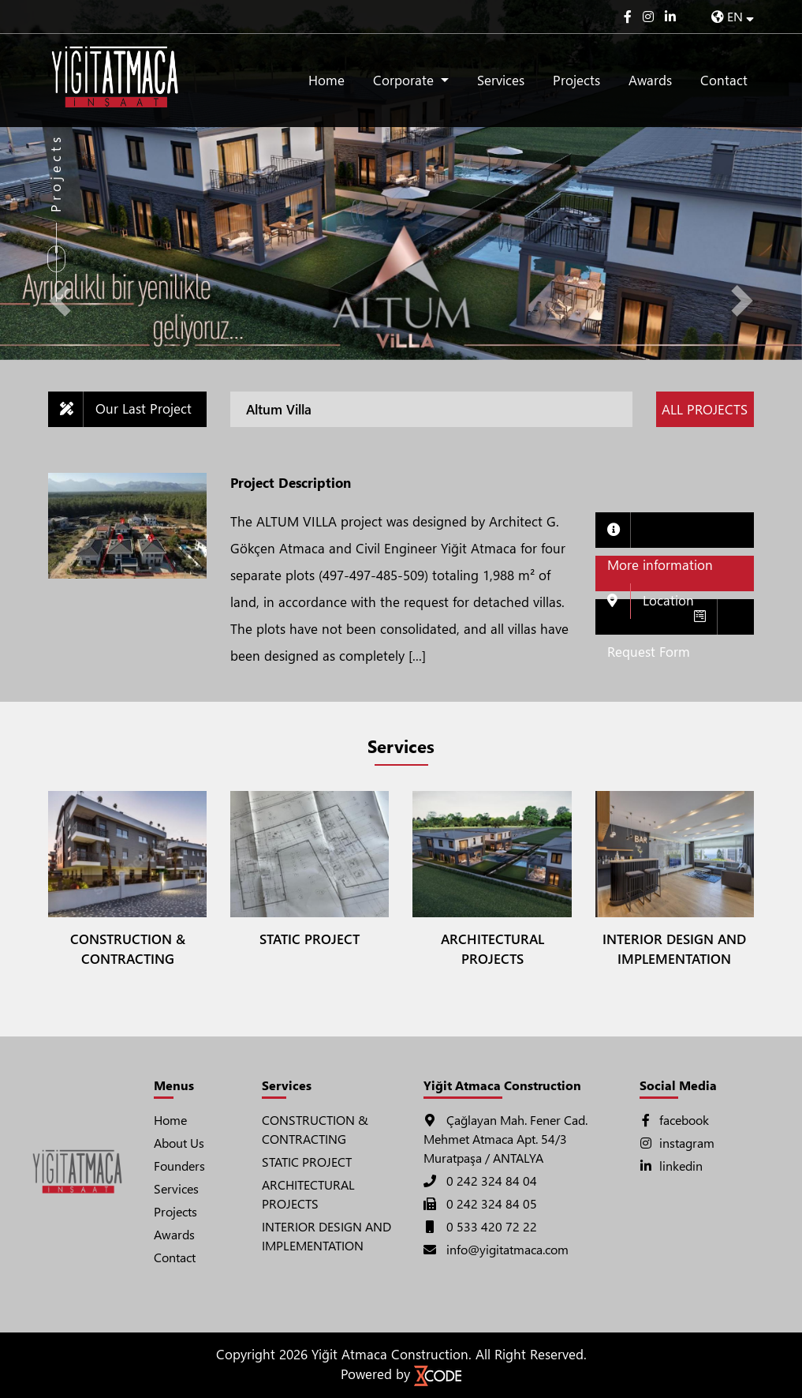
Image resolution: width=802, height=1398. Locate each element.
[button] (60, 301)
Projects (576, 80)
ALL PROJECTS (705, 409)
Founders (179, 1165)
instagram (677, 1142)
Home (326, 80)
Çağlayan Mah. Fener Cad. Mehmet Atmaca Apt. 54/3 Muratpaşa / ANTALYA (505, 1138)
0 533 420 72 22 (480, 1226)
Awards (650, 80)
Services (500, 80)
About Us (179, 1142)
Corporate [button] (405, 80)
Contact (724, 80)
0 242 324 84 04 (480, 1180)
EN (732, 16)
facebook (674, 1119)
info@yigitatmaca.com (496, 1249)
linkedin (671, 1165)
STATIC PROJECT (307, 1161)
